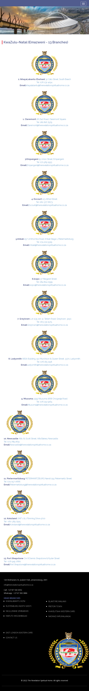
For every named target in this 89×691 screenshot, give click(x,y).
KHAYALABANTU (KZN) (15, 601)
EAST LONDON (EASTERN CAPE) (19, 633)
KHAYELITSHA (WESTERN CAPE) (61, 611)
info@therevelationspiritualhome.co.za (18, 585)
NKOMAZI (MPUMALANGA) (59, 616)
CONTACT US (11, 638)
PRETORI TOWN (55, 606)
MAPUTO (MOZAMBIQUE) (16, 616)
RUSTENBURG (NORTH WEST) (18, 606)
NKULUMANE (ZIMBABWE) (17, 611)
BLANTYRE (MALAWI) (57, 601)
